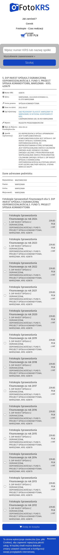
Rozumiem (51, 539)
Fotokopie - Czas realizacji (29, 28)
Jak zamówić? (29, 19)
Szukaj (29, 62)
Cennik (29, 23)
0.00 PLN (32, 35)
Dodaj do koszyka (29, 527)
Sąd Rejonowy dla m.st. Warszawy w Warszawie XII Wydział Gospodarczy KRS (36, 114)
